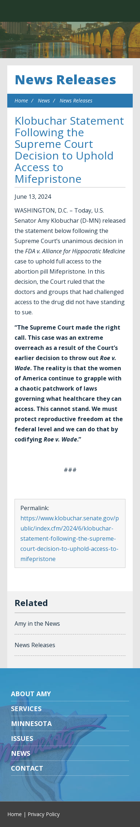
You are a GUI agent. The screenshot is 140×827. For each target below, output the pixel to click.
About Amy (31, 693)
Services (26, 708)
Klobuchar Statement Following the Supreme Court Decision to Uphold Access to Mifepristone (69, 149)
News (44, 100)
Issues (22, 738)
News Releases (65, 79)
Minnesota (31, 723)
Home (21, 100)
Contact (27, 768)
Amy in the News (37, 624)
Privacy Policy (44, 814)
